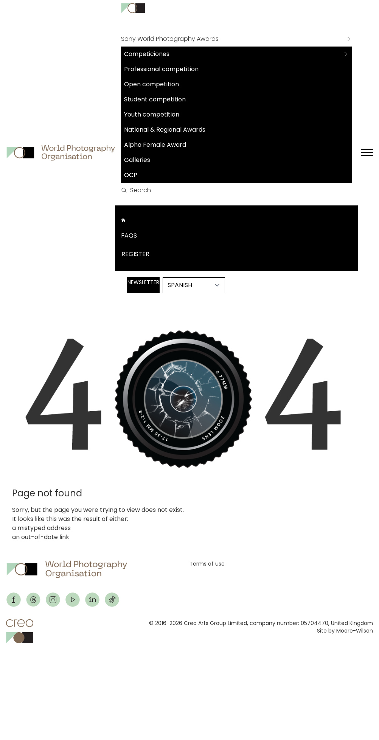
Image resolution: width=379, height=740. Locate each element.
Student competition (155, 99)
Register (135, 254)
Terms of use (207, 563)
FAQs (129, 235)
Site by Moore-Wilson (345, 630)
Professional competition (161, 69)
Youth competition (151, 114)
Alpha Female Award (155, 144)
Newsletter (143, 282)
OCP (130, 175)
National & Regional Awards (164, 129)
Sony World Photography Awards (170, 38)
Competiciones (146, 54)
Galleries (137, 159)
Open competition (151, 84)
